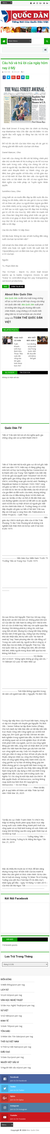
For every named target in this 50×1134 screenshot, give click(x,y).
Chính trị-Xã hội (17, 286)
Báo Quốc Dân (11, 298)
